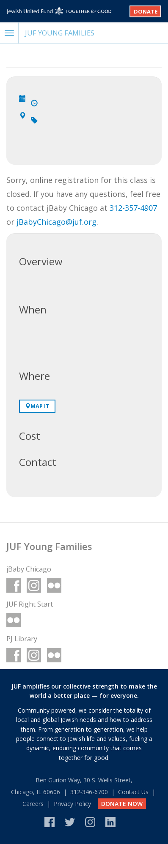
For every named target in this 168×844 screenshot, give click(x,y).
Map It (37, 406)
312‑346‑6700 (89, 792)
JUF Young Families (59, 33)
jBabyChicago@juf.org (56, 222)
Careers (33, 804)
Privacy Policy (72, 804)
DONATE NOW (122, 804)
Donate (145, 11)
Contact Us (133, 792)
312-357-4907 (133, 208)
